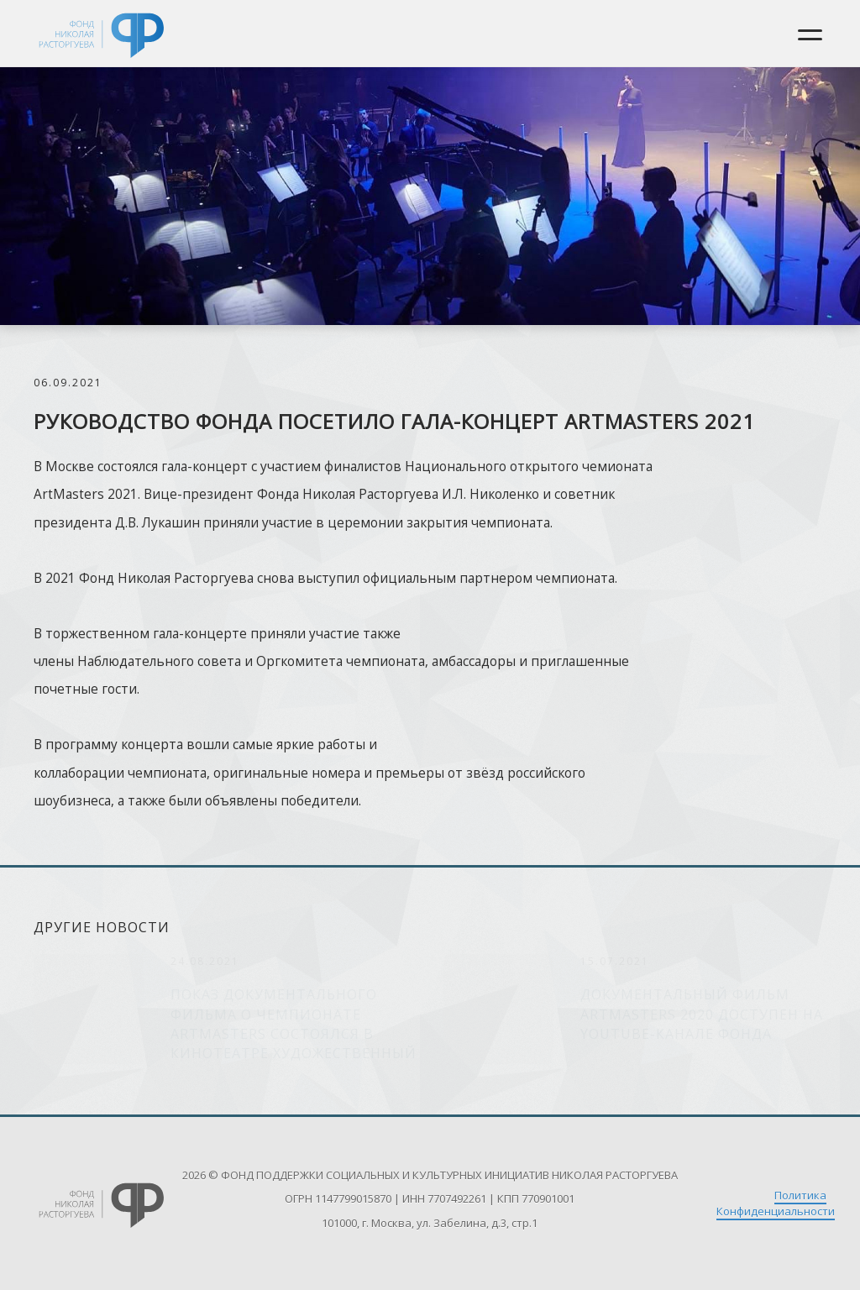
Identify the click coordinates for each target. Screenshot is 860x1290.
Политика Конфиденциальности (775, 1203)
